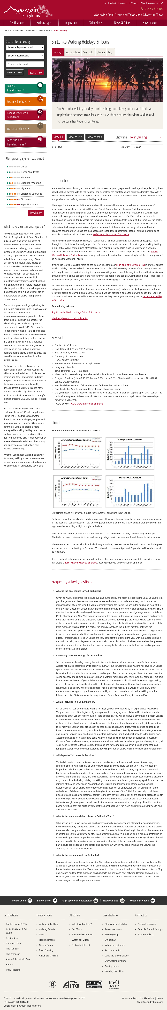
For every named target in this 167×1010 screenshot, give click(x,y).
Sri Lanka (30, 30)
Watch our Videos (139, 900)
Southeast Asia (13, 943)
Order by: (125, 147)
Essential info (110, 915)
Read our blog (110, 900)
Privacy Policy (129, 998)
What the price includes (117, 955)
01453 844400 (154, 8)
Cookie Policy (147, 998)
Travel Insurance (113, 929)
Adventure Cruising (48, 955)
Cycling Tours (46, 945)
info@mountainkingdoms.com (26, 1005)
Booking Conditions (115, 971)
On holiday (110, 940)
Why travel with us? (82, 924)
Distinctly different (81, 945)
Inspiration (71, 23)
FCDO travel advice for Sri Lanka (86, 403)
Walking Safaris (47, 929)
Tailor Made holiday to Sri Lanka (81, 562)
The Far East (12, 948)
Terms (160, 998)
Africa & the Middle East (18, 959)
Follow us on (19, 900)
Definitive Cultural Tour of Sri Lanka (111, 234)
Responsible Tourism (82, 934)
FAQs (111, 52)
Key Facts (88, 52)
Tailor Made (95, 23)
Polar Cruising (138, 137)
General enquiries (147, 924)
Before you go (112, 934)
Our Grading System (115, 961)
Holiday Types (44, 915)
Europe (9, 964)
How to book (150, 23)
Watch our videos (81, 940)
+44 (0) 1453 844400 (18, 1002)
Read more (36, 213)
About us (124, 3)
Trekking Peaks (47, 940)
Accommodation (113, 950)
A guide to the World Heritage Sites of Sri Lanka (76, 312)
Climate (113, 3)
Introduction (73, 52)
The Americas (13, 954)
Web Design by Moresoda (150, 1002)
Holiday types (44, 23)
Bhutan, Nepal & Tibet (17, 924)
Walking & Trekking (48, 924)
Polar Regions (13, 970)
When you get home (115, 945)
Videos (134, 3)
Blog (143, 3)
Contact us (153, 3)
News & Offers (122, 23)
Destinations (17, 23)
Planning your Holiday (116, 924)
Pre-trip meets (112, 966)
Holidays (57, 52)
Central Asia (12, 938)
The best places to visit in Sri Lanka (70, 318)
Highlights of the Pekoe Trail (130, 265)
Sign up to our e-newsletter (77, 900)
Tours (42, 934)
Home (104, 3)
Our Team (77, 929)
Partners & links (146, 934)
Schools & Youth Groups (150, 929)
